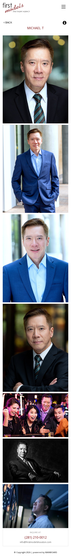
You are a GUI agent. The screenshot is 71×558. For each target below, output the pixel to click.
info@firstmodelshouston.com (35, 542)
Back (8, 22)
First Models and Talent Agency (17, 7)
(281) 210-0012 (36, 537)
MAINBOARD (51, 552)
